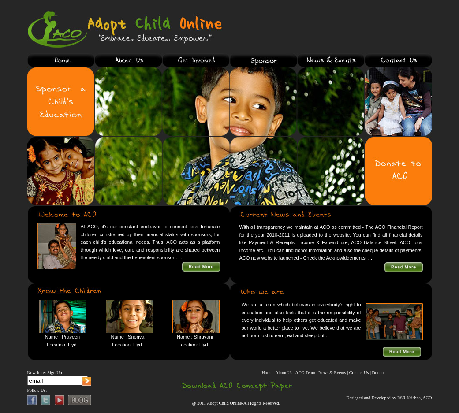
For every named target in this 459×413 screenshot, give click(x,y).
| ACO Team (305, 372)
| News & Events (331, 372)
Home (267, 372)
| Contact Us (358, 372)
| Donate (377, 372)
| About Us (283, 372)
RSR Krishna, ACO (414, 397)
